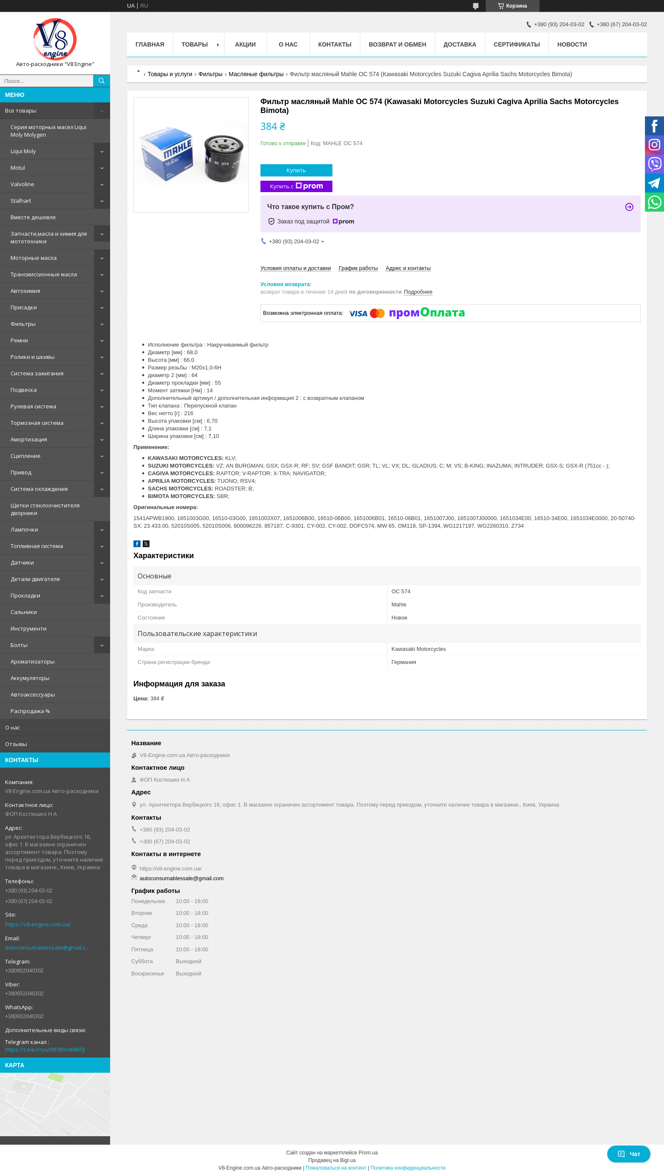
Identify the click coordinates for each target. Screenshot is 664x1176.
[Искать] (101, 80)
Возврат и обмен (397, 44)
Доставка (460, 44)
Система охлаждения (39, 489)
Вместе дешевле (33, 217)
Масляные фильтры (256, 74)
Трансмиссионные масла (44, 274)
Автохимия (25, 291)
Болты (19, 645)
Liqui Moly (23, 151)
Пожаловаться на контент (336, 1168)
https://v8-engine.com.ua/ (38, 924)
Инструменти (29, 628)
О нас (12, 727)
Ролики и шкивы (33, 357)
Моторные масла (34, 258)
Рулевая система (33, 406)
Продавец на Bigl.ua (332, 1160)
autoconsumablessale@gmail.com (48, 947)
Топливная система (37, 546)
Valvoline (22, 184)
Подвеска (24, 390)
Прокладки (25, 595)
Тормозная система (37, 423)
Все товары (20, 110)
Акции (245, 44)
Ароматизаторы (33, 661)
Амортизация (29, 439)
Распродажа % (30, 711)
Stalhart (21, 200)
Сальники (24, 612)
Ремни (19, 340)
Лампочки (24, 529)
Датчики (22, 562)
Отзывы (16, 744)
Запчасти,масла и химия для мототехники (49, 237)
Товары (195, 44)
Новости (572, 44)
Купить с (296, 186)
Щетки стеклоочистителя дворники (45, 509)
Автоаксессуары (33, 694)
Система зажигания (37, 373)
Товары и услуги (169, 74)
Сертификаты (517, 44)
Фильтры (23, 324)
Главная (150, 44)
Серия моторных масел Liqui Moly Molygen (48, 130)
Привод (21, 472)
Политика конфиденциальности (408, 1168)
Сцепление (26, 456)
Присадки (24, 307)
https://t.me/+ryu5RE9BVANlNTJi (45, 1049)
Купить (296, 170)
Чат (628, 1154)
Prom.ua (368, 1153)
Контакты (334, 44)
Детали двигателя (35, 579)
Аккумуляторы (30, 678)
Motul (18, 167)
